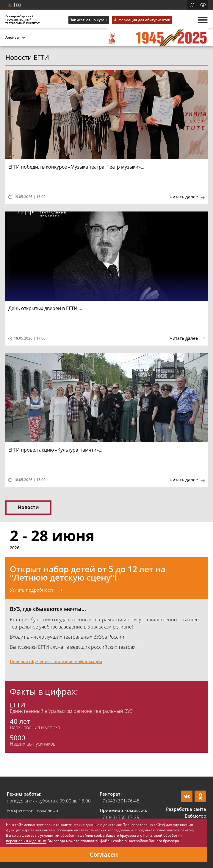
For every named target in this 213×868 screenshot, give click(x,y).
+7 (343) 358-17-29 (120, 817)
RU (10, 4)
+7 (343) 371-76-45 (120, 801)
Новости (28, 507)
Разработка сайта (186, 809)
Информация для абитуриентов (141, 19)
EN (18, 4)
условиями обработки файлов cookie (73, 835)
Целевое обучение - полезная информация (56, 661)
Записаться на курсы (88, 19)
